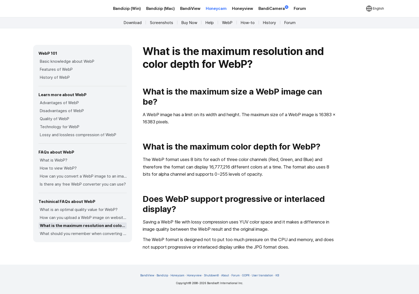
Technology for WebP (59, 126)
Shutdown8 (211, 275)
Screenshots (161, 22)
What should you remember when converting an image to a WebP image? (83, 233)
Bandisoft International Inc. (225, 283)
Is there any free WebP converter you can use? (83, 184)
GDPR (245, 275)
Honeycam (216, 8)
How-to (248, 22)
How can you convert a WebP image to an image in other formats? (83, 176)
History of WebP (55, 77)
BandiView (190, 8)
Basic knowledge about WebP (67, 61)
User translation (262, 275)
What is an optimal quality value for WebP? (79, 209)
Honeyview (242, 8)
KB (277, 275)
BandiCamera (273, 8)
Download (133, 22)
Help (209, 22)
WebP (227, 22)
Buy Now (189, 22)
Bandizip (162, 275)
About (225, 275)
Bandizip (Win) (127, 8)
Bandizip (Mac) (160, 8)
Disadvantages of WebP (62, 110)
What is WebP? (53, 160)
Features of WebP (56, 69)
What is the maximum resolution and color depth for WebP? (83, 225)
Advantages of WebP (59, 102)
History (269, 22)
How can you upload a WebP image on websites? (83, 217)
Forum (300, 8)
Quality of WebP (54, 118)
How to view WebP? (58, 168)
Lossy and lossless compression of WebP (78, 134)
